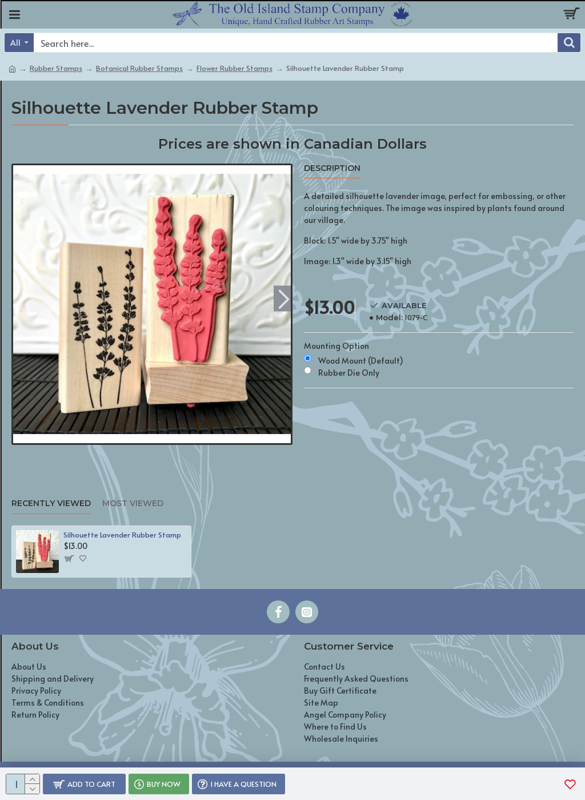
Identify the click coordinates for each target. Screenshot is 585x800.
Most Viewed (132, 503)
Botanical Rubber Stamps (139, 68)
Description (332, 168)
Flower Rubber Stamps (235, 68)
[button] (284, 298)
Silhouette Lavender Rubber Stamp (122, 535)
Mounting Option (336, 345)
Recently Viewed (51, 503)
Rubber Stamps (56, 68)
